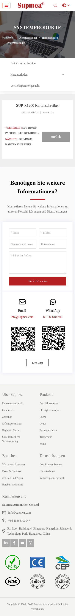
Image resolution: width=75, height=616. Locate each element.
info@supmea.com (22, 317)
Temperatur (46, 437)
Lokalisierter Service (23, 63)
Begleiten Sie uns (11, 430)
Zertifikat (7, 416)
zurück (56, 137)
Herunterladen (19, 74)
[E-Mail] (52, 232)
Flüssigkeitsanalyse (50, 410)
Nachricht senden (37, 281)
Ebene (43, 416)
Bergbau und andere (12, 484)
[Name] (22, 232)
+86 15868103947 (19, 520)
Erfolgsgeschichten (12, 423)
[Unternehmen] (52, 244)
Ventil (43, 443)
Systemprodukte (48, 430)
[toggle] (6, 5)
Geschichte (8, 410)
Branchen (9, 456)
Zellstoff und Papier (12, 478)
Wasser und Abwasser (13, 464)
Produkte (46, 394)
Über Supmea (12, 394)
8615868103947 (53, 317)
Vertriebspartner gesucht (25, 85)
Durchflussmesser (49, 403)
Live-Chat (37, 362)
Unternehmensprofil (12, 403)
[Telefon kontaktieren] (22, 244)
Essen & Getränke (11, 471)
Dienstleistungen (52, 456)
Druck (43, 423)
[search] (55, 5)
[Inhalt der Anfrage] (37, 263)
